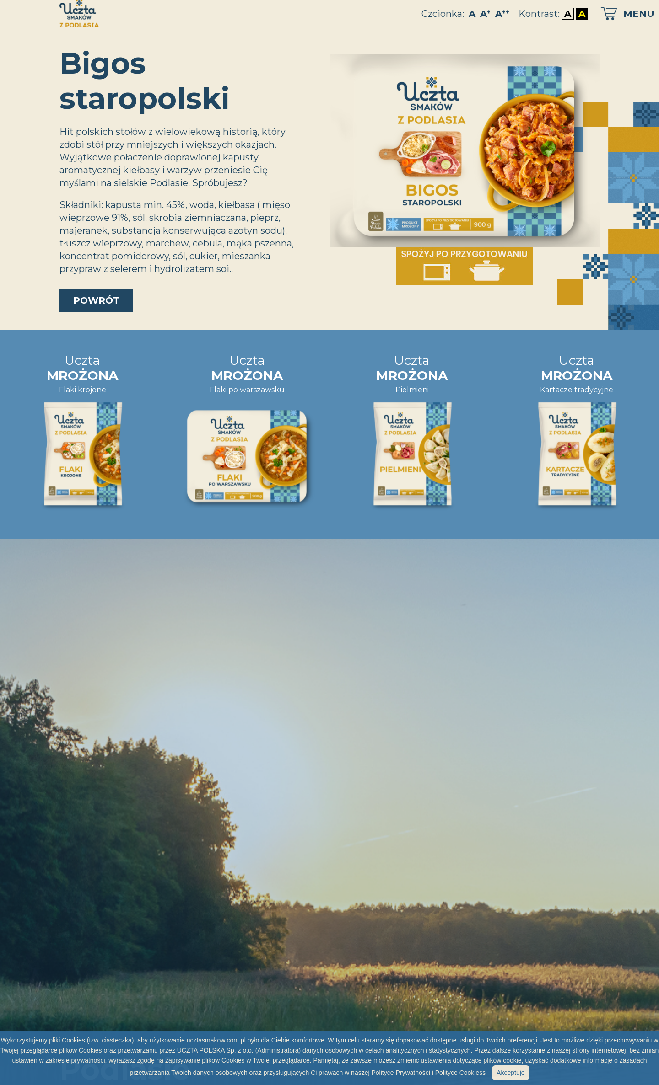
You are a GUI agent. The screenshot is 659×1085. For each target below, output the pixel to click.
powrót (96, 300)
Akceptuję (510, 1072)
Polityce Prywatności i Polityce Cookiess (428, 1072)
